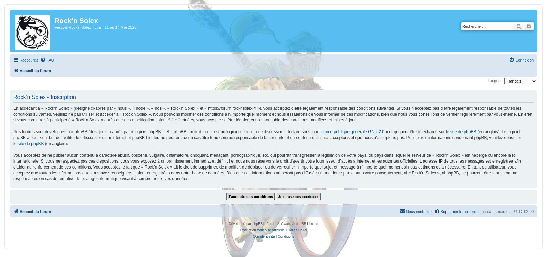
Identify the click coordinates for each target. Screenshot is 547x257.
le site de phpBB (461, 131)
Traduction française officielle (262, 230)
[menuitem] (47, 60)
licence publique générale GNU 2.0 (352, 131)
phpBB (257, 224)
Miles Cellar (298, 230)
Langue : (495, 81)
